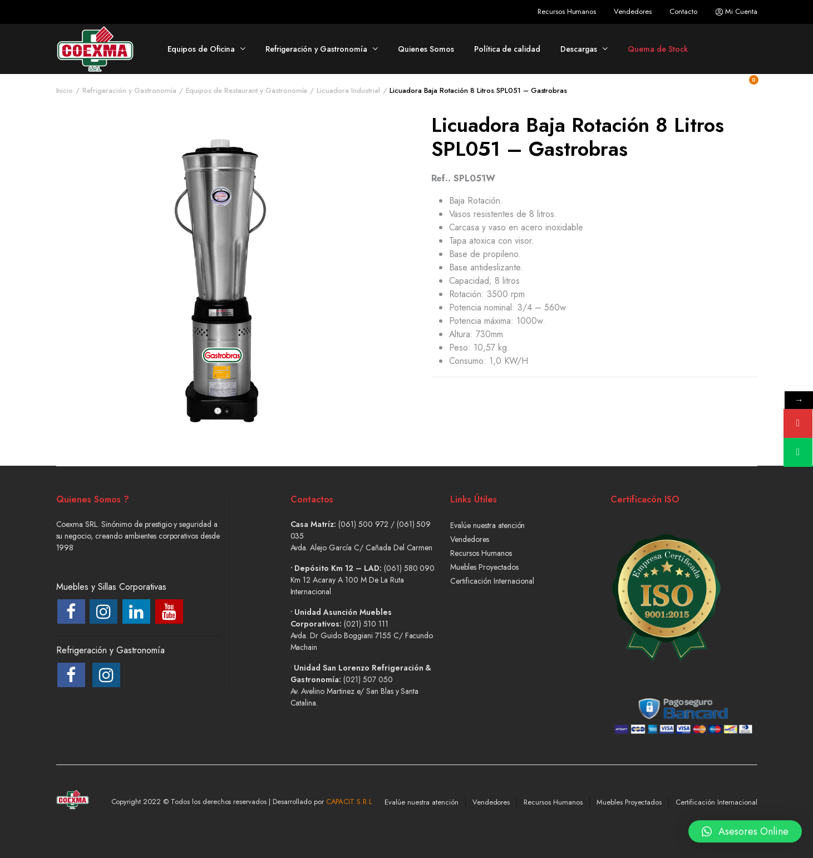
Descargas (578, 49)
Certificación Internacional (492, 580)
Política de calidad (507, 49)
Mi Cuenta (736, 12)
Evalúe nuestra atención (487, 525)
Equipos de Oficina (201, 49)
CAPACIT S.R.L (349, 801)
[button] (745, 830)
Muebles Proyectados (484, 567)
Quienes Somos (426, 49)
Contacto (683, 11)
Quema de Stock (658, 49)
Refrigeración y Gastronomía (316, 49)
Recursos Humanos (567, 11)
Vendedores (633, 11)
